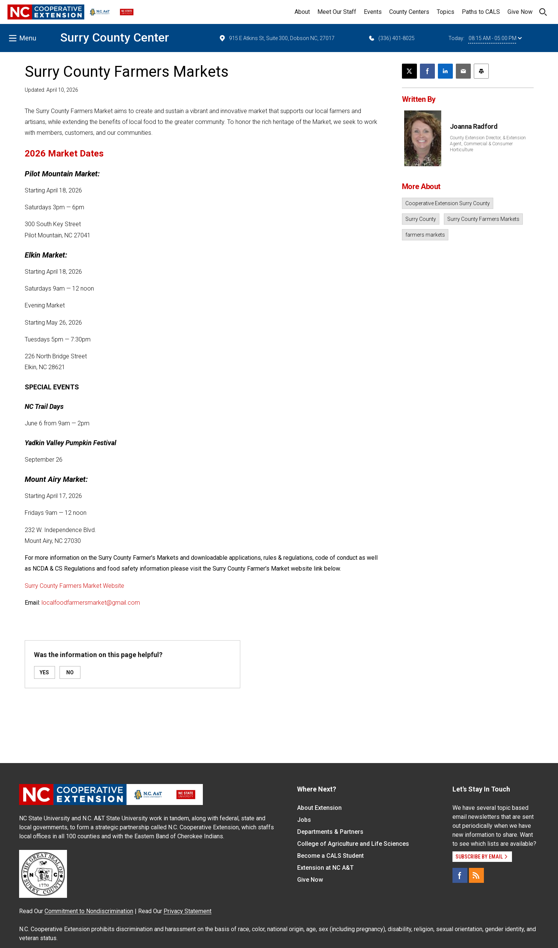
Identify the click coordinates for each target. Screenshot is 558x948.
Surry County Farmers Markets (483, 219)
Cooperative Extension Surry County (447, 203)
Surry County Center (114, 37)
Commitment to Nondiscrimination (89, 911)
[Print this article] (481, 71)
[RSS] (476, 875)
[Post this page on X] (409, 71)
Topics (445, 11)
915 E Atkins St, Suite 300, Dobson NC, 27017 (277, 38)
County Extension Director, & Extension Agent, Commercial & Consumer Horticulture (488, 143)
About (302, 11)
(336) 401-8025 (391, 38)
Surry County (420, 219)
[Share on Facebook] (427, 71)
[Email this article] (463, 71)
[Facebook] (459, 875)
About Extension (319, 807)
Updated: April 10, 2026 (51, 90)
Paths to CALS (481, 11)
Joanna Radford (474, 126)
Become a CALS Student (330, 855)
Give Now (520, 11)
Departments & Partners (330, 831)
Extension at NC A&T (325, 867)
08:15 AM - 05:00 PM (495, 38)
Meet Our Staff (336, 11)
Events (373, 11)
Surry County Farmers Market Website (74, 585)
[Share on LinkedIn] (445, 71)
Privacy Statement (187, 911)
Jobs (304, 819)
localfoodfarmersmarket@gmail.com (91, 602)
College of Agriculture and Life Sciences (353, 843)
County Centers (409, 11)
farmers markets (425, 235)
